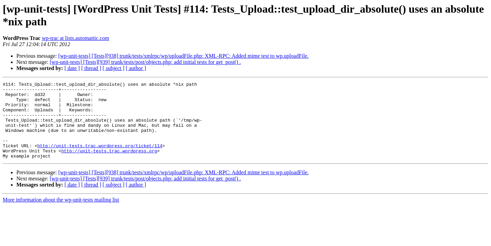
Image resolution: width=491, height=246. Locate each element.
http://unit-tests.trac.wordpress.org (109, 165)
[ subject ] (113, 68)
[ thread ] (91, 68)
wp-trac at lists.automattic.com (75, 38)
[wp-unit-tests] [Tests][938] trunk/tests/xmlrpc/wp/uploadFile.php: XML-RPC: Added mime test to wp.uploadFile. (183, 56)
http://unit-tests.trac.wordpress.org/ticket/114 (99, 159)
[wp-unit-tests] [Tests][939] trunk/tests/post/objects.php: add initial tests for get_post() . (145, 62)
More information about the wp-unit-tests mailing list (61, 215)
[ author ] (136, 68)
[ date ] (72, 68)
